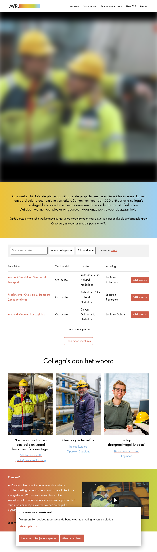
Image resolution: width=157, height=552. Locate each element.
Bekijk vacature (140, 280)
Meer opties (28, 526)
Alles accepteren (72, 538)
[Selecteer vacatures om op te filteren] (61, 250)
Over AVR (131, 6)
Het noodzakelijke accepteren (39, 538)
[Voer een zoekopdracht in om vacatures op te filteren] (28, 250)
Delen (114, 250)
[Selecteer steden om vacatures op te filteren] (86, 250)
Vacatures (74, 6)
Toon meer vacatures (78, 341)
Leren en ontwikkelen (111, 6)
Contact (143, 6)
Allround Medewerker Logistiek (26, 314)
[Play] (115, 500)
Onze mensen (90, 6)
